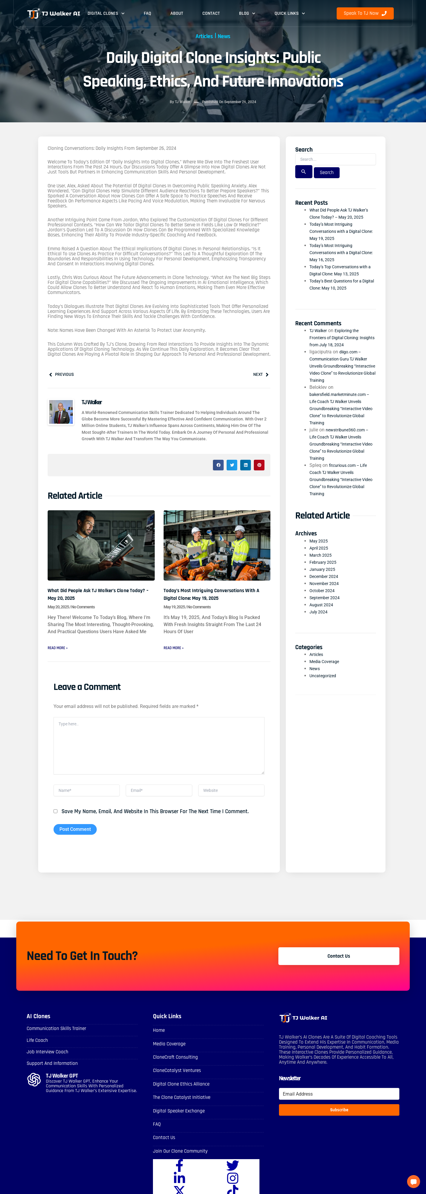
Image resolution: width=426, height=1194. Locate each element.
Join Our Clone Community (178, 1157)
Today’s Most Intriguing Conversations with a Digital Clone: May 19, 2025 (213, 596)
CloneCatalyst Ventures (176, 1078)
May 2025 (319, 549)
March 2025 (322, 563)
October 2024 (323, 598)
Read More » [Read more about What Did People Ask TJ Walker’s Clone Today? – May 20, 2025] (60, 649)
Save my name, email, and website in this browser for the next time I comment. (155, 820)
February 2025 (324, 570)
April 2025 (320, 556)
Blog (247, 13)
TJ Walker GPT (63, 1083)
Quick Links (290, 13)
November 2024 (326, 591)
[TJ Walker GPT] (34, 1087)
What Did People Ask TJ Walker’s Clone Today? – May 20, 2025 (98, 596)
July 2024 (319, 620)
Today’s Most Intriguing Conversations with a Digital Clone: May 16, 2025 (338, 260)
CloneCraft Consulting (174, 1065)
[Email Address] (339, 1103)
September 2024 (326, 605)
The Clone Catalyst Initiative (180, 1104)
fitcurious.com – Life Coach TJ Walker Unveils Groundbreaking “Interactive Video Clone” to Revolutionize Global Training (340, 487)
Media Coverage (326, 669)
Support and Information (50, 1071)
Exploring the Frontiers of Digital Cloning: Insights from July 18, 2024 (338, 345)
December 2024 (325, 584)
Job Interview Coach (46, 1060)
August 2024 (322, 612)
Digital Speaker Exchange (177, 1118)
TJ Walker (319, 338)
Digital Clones (106, 13)
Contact (211, 13)
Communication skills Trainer (55, 1037)
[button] (218, 467)
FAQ (147, 13)
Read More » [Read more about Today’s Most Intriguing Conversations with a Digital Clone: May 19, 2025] (176, 649)
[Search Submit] (303, 172)
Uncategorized (324, 683)
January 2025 (323, 577)
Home (158, 1039)
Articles (201, 35)
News (228, 35)
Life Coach (36, 1049)
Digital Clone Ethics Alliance (180, 1091)
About (176, 13)
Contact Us (163, 1144)
